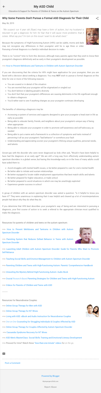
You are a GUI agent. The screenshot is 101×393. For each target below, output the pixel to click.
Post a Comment (12, 363)
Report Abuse (50, 387)
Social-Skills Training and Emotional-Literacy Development (55, 337)
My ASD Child (44, 6)
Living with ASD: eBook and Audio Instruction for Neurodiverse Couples (38, 316)
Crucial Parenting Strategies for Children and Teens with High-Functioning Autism (50, 278)
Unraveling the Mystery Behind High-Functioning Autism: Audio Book (37, 272)
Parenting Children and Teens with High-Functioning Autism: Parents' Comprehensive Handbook (49, 265)
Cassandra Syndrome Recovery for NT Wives (27, 332)
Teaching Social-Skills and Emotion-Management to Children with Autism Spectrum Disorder (48, 259)
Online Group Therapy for (17, 305)
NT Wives (33, 311)
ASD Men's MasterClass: (17, 337)
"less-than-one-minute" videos (47, 343)
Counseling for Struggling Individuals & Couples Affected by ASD (40, 321)
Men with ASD (35, 305)
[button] (97, 19)
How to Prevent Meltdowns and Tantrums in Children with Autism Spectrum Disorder (44, 66)
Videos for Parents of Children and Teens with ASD (29, 285)
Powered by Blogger (50, 376)
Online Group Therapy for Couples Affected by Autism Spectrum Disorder (39, 327)
